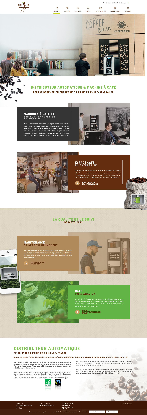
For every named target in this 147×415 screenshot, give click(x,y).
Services (78, 11)
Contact (128, 11)
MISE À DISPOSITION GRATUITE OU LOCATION (90, 183)
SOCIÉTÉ (67, 11)
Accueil (57, 11)
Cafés (88, 11)
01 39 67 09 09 (109, 3)
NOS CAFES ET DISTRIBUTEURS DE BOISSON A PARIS (91, 312)
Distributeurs (100, 11)
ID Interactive (126, 404)
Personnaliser (112, 412)
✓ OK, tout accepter (97, 412)
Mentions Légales (68, 404)
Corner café (115, 11)
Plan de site (66, 405)
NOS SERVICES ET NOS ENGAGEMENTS (38, 263)
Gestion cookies (67, 407)
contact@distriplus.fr (47, 405)
